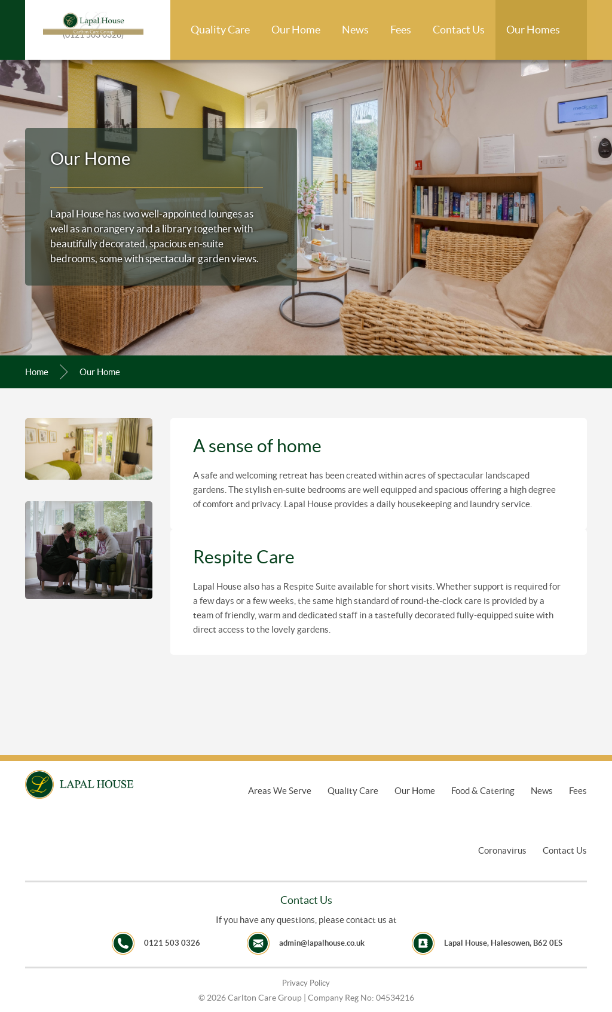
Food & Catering (483, 791)
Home (36, 372)
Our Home (295, 29)
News (355, 29)
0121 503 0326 (172, 943)
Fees (400, 29)
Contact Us (459, 29)
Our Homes (533, 29)
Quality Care (220, 29)
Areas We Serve (279, 791)
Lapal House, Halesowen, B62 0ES (503, 943)
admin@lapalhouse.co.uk (322, 943)
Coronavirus (502, 850)
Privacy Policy (306, 983)
